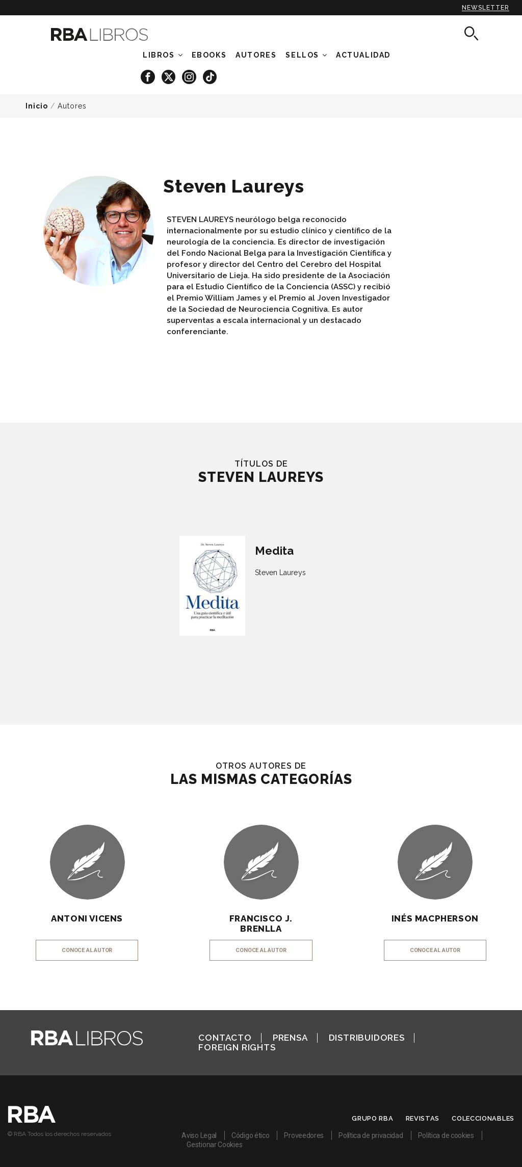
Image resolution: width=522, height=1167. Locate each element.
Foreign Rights (236, 1047)
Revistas (423, 1118)
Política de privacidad (370, 1135)
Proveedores (304, 1135)
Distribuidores (367, 1038)
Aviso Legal (199, 1135)
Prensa (290, 1038)
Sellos (302, 55)
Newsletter (485, 7)
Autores (72, 106)
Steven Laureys (280, 572)
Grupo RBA (372, 1118)
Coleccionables (483, 1118)
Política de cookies (446, 1135)
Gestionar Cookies (214, 1145)
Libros (159, 55)
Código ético (250, 1135)
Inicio (36, 106)
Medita (274, 550)
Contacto (224, 1038)
